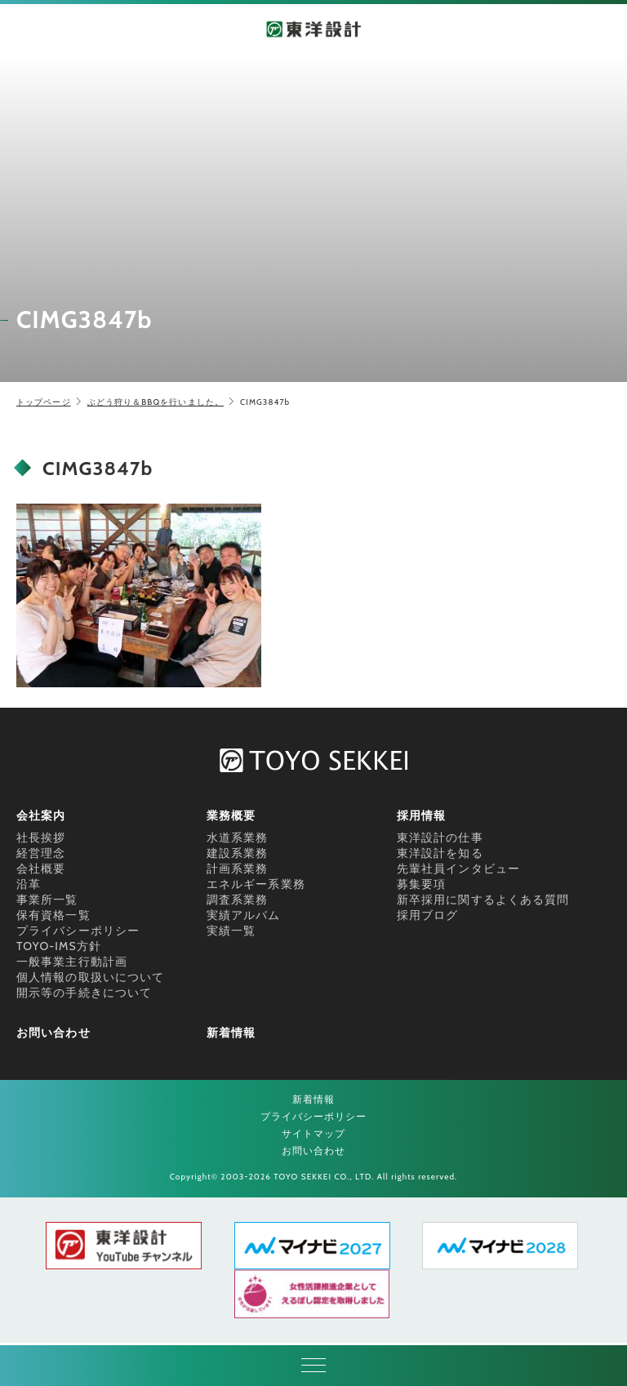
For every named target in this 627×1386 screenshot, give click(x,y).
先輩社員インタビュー (458, 868)
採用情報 (421, 815)
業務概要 (231, 815)
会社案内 (40, 815)
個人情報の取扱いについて (90, 977)
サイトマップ (314, 1133)
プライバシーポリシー (78, 930)
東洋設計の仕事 (440, 837)
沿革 (28, 884)
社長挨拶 (40, 837)
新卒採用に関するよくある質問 (483, 899)
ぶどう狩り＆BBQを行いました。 (155, 402)
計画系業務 (238, 868)
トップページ (43, 402)
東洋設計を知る (440, 853)
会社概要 (40, 868)
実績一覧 (231, 930)
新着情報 (231, 1032)
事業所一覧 (47, 899)
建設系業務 (238, 853)
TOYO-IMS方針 (58, 946)
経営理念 (40, 853)
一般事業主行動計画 (71, 961)
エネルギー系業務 (256, 884)
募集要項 (421, 884)
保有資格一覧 (53, 915)
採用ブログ (428, 915)
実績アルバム (244, 915)
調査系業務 (238, 899)
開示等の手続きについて (84, 992)
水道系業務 (238, 837)
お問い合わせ (53, 1032)
